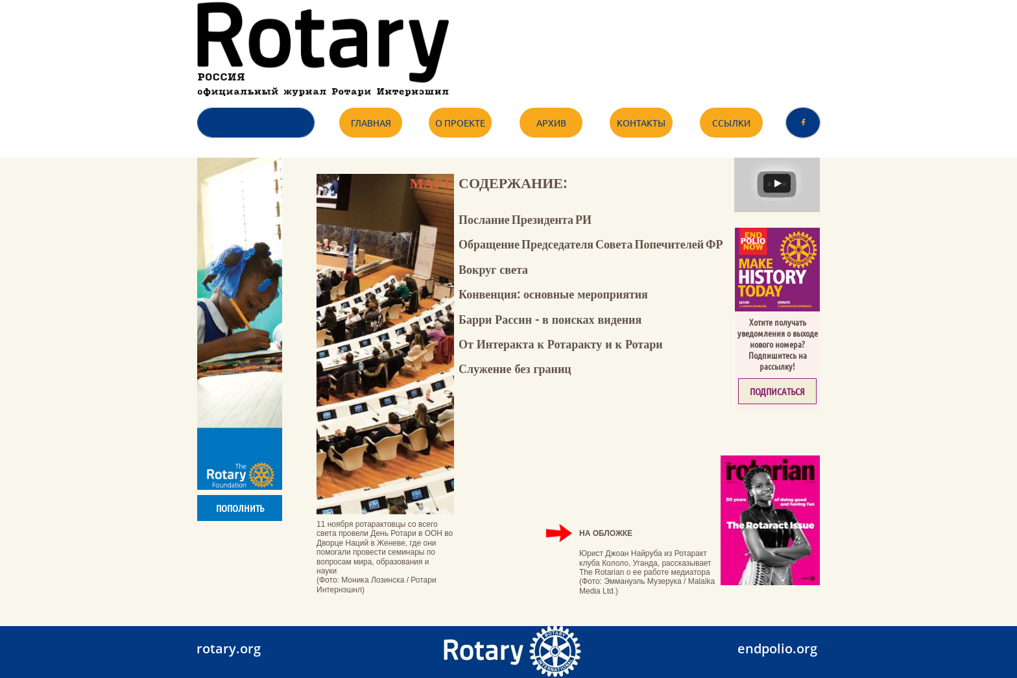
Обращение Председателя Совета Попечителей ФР (591, 244)
